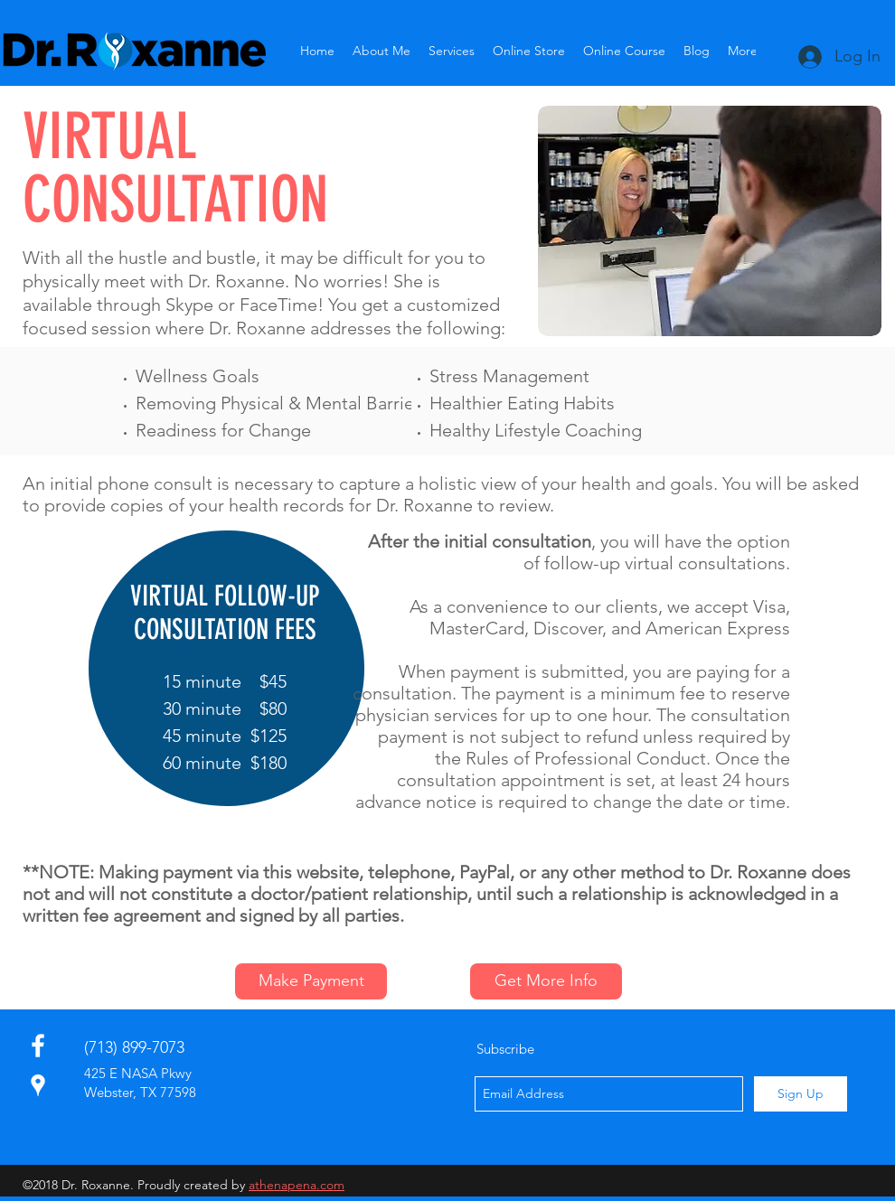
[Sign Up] (800, 1094)
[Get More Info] (546, 981)
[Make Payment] (311, 981)
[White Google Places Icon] (38, 1085)
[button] (451, 50)
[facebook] (38, 1045)
